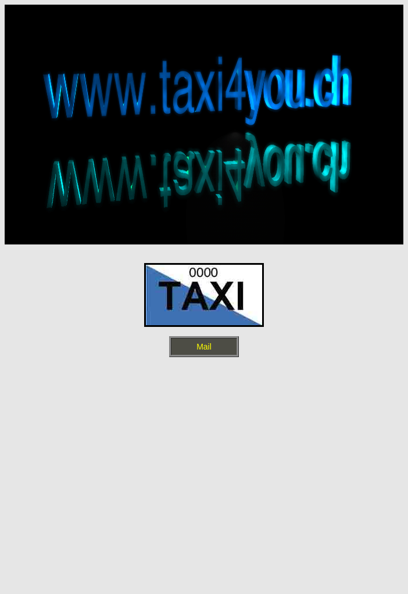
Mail (204, 346)
